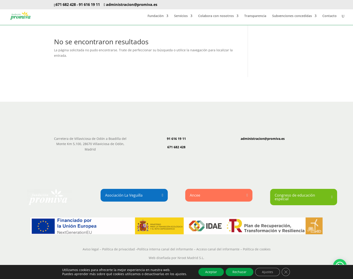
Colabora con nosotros (216, 16)
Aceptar (211, 272)
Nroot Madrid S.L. (191, 258)
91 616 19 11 (89, 4)
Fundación (156, 16)
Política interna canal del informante (165, 249)
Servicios (181, 16)
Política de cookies (257, 249)
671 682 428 (66, 4)
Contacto (329, 16)
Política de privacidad (118, 249)
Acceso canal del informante (217, 249)
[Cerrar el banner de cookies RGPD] (286, 272)
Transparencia (255, 16)
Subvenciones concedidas (292, 16)
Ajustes (267, 272)
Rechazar (239, 272)
